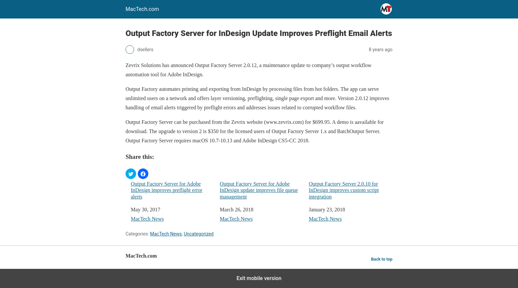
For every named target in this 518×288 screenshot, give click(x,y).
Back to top (381, 259)
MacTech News (147, 219)
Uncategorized (198, 233)
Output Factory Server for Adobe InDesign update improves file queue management (259, 190)
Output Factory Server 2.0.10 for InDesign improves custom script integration (344, 190)
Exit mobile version (259, 278)
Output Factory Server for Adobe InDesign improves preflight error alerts (166, 190)
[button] (131, 173)
